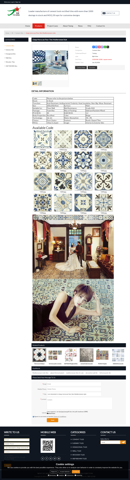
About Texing (68, 26)
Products (38, 26)
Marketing (78, 475)
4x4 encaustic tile (105, 373)
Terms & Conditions (60, 416)
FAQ (89, 26)
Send (52, 420)
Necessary (52, 475)
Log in (12, 2)
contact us (110, 13)
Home (27, 26)
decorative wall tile (92, 373)
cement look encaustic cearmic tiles (86, 364)
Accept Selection (65, 471)
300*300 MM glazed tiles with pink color (71, 364)
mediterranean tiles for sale (75, 373)
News (80, 26)
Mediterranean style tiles (40, 373)
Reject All (54, 471)
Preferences (69, 475)
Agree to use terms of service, (49, 416)
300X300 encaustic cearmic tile (118, 364)
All (12, 33)
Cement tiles (19, 33)
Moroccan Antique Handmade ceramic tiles (39, 364)
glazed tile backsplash (57, 373)
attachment (51, 413)
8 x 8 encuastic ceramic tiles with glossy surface (55, 364)
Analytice (60, 475)
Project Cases (52, 26)
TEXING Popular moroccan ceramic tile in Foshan (102, 364)
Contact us (100, 26)
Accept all (76, 471)
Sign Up (18, 2)
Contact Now (81, 67)
